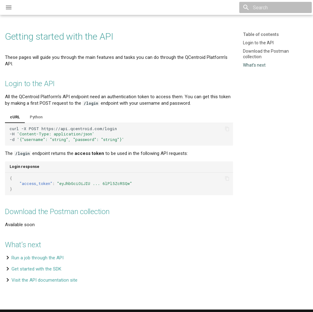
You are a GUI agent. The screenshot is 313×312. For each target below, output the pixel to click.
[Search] (275, 7)
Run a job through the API (37, 258)
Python (36, 117)
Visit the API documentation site (44, 280)
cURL (15, 117)
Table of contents (261, 34)
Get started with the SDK (36, 269)
